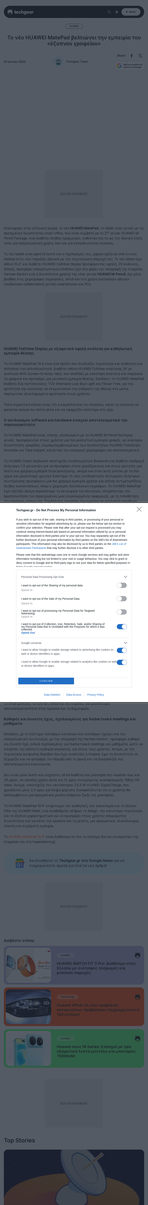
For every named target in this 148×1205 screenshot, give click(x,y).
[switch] (122, 585)
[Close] (140, 510)
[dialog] (74, 602)
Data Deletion (52, 694)
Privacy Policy (95, 694)
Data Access (73, 694)
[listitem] (74, 577)
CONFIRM (46, 681)
